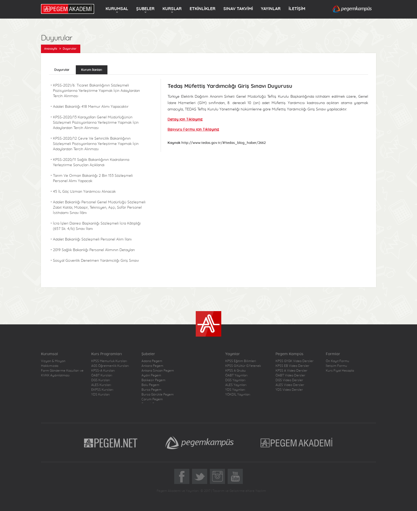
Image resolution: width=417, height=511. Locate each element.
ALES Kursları (101, 385)
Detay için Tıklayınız (185, 119)
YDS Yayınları (235, 389)
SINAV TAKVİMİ (238, 9)
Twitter (199, 476)
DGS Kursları (100, 380)
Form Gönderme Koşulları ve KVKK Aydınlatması (62, 373)
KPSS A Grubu (235, 370)
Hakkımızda (49, 365)
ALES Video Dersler (290, 385)
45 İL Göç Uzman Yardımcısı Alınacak (84, 192)
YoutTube (235, 476)
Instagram (217, 476)
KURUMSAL (117, 9)
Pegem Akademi (297, 442)
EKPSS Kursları (102, 389)
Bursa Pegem (151, 389)
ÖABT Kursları (101, 375)
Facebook (181, 476)
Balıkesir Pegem (153, 380)
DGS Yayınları (235, 380)
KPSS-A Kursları (103, 370)
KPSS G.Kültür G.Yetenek (243, 365)
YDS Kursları (100, 394)
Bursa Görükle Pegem (157, 394)
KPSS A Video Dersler (291, 370)
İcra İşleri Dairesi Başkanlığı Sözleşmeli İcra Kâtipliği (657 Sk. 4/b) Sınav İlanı (97, 226)
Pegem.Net (111, 442)
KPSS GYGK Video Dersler (295, 361)
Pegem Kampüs (199, 442)
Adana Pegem (151, 361)
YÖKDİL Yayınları (237, 394)
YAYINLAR (271, 9)
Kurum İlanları (91, 69)
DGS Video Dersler (289, 380)
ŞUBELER (145, 9)
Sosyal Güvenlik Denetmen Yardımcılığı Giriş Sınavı (96, 261)
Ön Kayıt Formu (337, 361)
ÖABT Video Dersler (290, 375)
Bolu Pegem (150, 385)
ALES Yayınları (236, 385)
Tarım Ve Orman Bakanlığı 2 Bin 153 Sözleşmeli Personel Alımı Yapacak (93, 178)
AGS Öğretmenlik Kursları (110, 365)
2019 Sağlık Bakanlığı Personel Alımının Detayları (94, 250)
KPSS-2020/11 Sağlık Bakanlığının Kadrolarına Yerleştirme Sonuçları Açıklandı (91, 162)
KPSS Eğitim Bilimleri (240, 361)
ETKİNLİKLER (202, 9)
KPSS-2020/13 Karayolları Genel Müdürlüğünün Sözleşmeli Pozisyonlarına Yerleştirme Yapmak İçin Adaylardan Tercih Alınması (96, 122)
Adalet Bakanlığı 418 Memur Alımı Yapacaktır (90, 107)
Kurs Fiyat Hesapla (340, 370)
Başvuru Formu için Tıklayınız (193, 129)
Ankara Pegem (152, 365)
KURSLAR (172, 9)
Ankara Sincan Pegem (157, 370)
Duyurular (70, 48)
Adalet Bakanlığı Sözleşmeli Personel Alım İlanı (92, 239)
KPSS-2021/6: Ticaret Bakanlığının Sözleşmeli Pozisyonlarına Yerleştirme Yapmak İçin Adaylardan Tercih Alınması (96, 91)
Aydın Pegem (151, 375)
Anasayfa (50, 48)
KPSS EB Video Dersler (292, 365)
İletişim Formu (336, 365)
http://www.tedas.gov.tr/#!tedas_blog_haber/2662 (223, 143)
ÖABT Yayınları (236, 375)
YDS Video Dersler (289, 389)
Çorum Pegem (152, 399)
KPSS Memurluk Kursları (109, 361)
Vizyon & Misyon (53, 361)
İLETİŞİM (297, 9)
